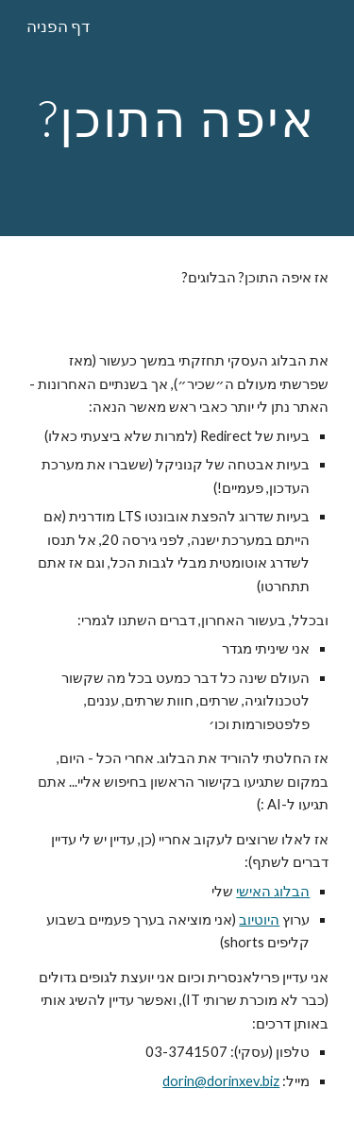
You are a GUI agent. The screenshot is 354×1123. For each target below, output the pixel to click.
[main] (177, 117)
